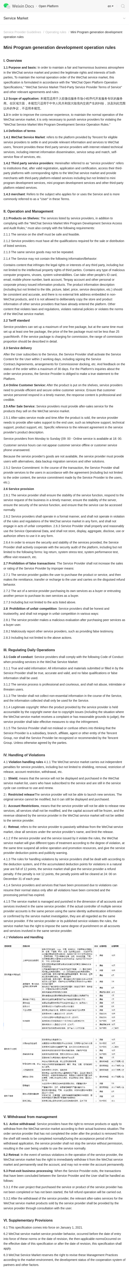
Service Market (15, 18)
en (109, 6)
